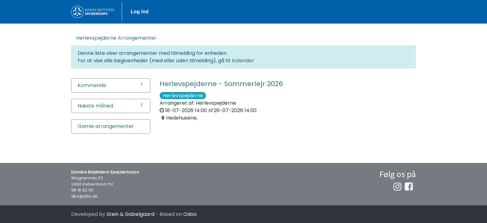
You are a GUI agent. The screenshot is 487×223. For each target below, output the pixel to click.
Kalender (243, 60)
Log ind (398, 11)
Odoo (190, 214)
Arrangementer (116, 38)
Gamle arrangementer (106, 126)
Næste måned (95, 105)
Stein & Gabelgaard (130, 214)
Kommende (92, 85)
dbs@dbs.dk (84, 196)
